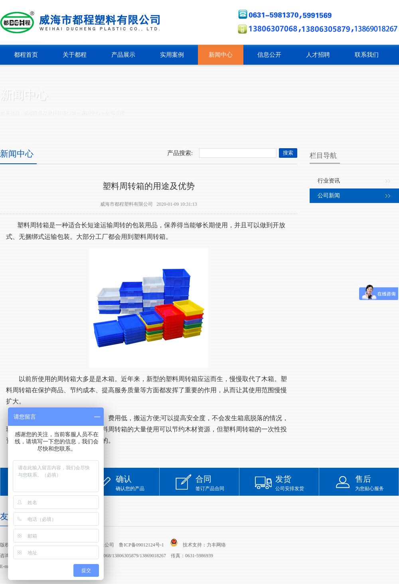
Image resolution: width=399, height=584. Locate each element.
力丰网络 (216, 545)
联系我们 (367, 55)
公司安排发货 (297, 482)
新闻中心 (221, 55)
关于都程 (75, 55)
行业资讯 (329, 181)
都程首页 (26, 55)
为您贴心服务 (377, 482)
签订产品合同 (217, 482)
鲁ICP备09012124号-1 (141, 545)
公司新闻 (114, 112)
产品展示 (123, 55)
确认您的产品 (138, 482)
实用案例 (172, 55)
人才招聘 (318, 55)
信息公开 (269, 55)
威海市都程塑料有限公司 (49, 112)
